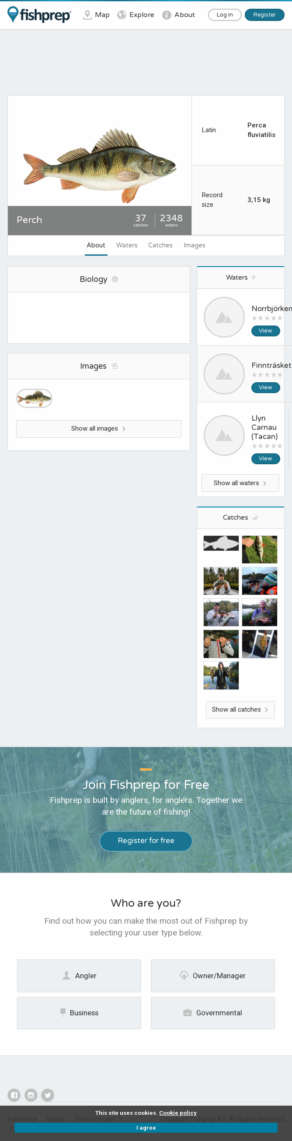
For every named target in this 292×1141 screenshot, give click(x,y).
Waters (127, 245)
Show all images (98, 428)
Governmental (212, 1012)
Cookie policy (178, 1113)
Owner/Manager (213, 975)
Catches (160, 245)
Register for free (146, 840)
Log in (225, 14)
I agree (146, 1127)
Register (265, 14)
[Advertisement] (147, 65)
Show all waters (240, 483)
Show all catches (240, 709)
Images (194, 245)
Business (79, 1012)
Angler (79, 975)
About (96, 245)
